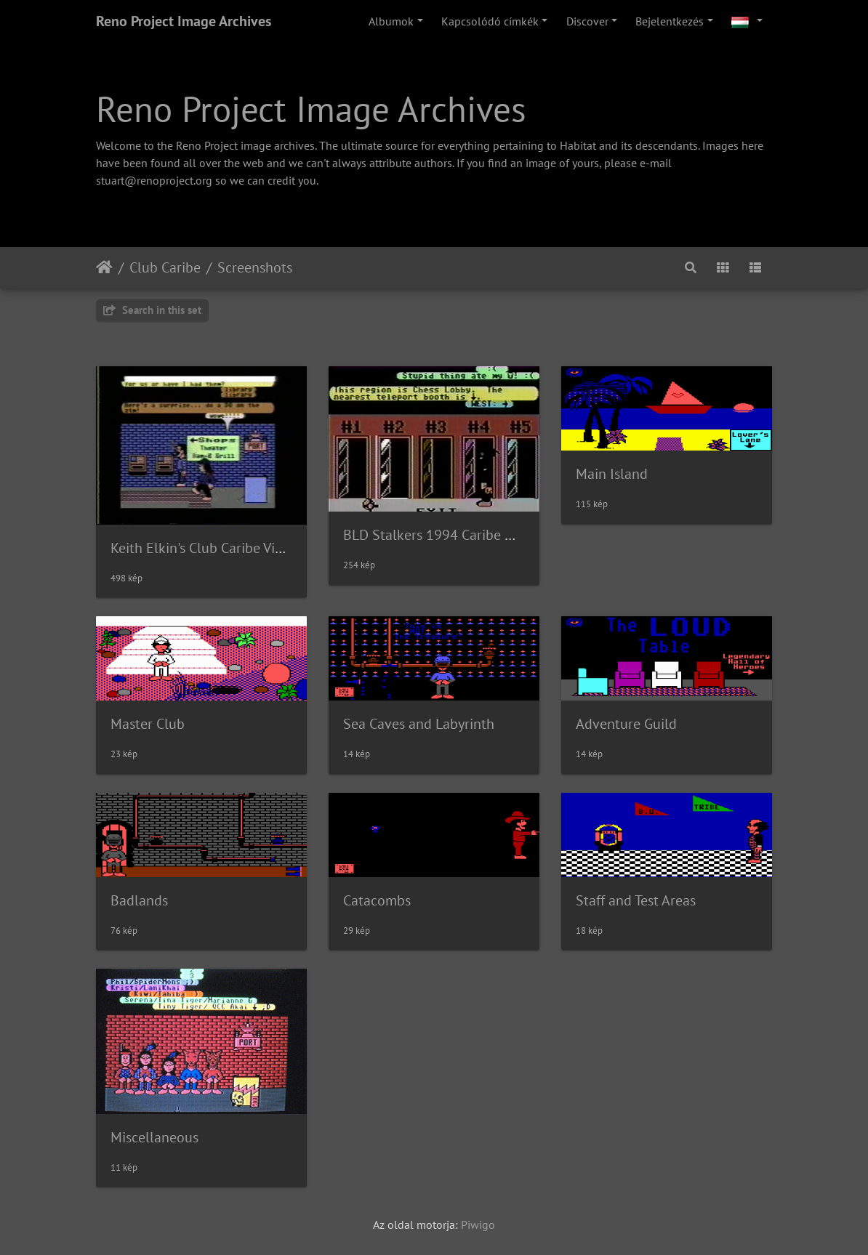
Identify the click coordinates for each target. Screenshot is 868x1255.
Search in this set (152, 310)
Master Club (147, 723)
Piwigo (478, 1224)
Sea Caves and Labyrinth (418, 723)
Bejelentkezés (669, 21)
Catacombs (377, 900)
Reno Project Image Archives (183, 21)
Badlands (139, 900)
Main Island (612, 473)
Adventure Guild (626, 723)
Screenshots (254, 267)
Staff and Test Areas (636, 900)
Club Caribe (165, 267)
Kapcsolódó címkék (490, 21)
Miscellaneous (154, 1137)
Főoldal (104, 267)
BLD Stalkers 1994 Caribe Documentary (465, 534)
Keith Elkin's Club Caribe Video (204, 547)
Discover (587, 21)
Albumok (391, 21)
